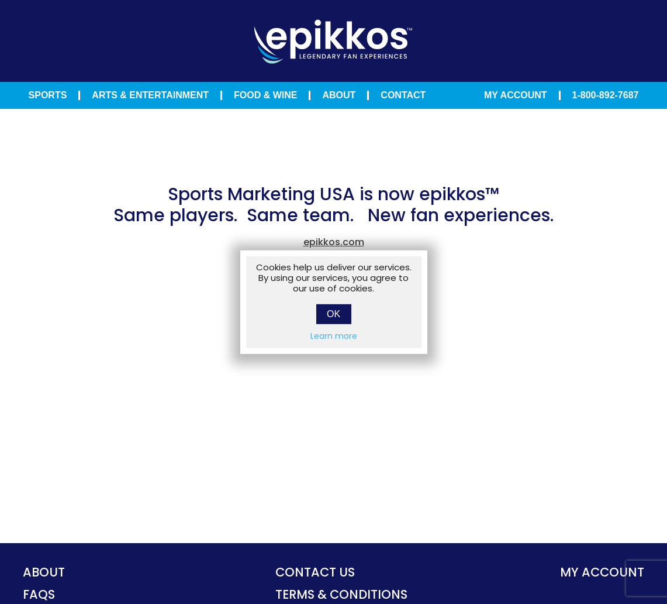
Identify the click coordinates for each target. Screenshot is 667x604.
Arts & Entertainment (150, 95)
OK (333, 313)
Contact (403, 95)
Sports (48, 95)
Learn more (333, 335)
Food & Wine (265, 95)
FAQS (39, 594)
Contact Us (315, 572)
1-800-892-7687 (605, 95)
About (338, 95)
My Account (515, 95)
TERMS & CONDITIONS (341, 594)
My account (602, 572)
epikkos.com (333, 242)
